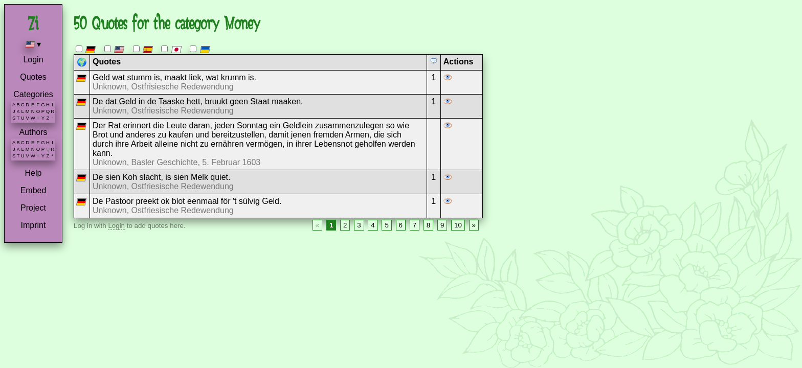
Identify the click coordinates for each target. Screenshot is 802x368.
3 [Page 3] (359, 225)
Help (33, 173)
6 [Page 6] (401, 225)
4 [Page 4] (372, 225)
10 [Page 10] (458, 225)
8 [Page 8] (428, 225)
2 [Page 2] (345, 225)
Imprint (33, 225)
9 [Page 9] (442, 225)
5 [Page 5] (386, 225)
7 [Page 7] (414, 225)
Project (33, 207)
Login (33, 59)
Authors (33, 132)
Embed (33, 190)
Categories (33, 94)
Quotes (33, 77)
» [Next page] (474, 225)
